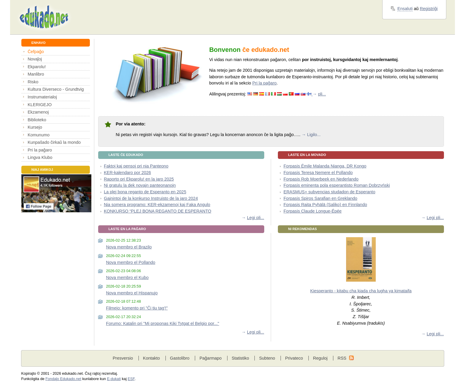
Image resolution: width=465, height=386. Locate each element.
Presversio (123, 358)
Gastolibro (179, 358)
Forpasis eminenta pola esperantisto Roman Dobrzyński (337, 185)
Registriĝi (429, 8)
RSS (341, 358)
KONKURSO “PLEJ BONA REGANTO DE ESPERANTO (157, 211)
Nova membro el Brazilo (129, 247)
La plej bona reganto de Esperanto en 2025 (145, 191)
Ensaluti (405, 8)
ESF (131, 379)
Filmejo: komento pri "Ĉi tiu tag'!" (137, 308)
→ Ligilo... (311, 134)
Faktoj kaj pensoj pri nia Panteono (136, 166)
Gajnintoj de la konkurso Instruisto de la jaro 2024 (151, 198)
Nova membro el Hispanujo (131, 293)
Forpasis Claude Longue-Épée (313, 211)
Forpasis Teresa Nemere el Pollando (318, 172)
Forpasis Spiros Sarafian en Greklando (320, 198)
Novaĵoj (35, 59)
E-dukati (114, 379)
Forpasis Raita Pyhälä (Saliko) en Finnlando (325, 204)
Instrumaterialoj (42, 97)
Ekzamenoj (38, 112)
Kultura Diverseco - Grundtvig (56, 89)
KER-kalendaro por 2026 (127, 172)
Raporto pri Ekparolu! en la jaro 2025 (139, 179)
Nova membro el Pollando (130, 262)
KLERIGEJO (40, 104)
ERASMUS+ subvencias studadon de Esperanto (329, 191)
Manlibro (36, 74)
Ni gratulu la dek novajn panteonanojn (140, 185)
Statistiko (240, 358)
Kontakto (151, 358)
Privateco (294, 358)
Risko (33, 81)
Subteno (267, 358)
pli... (322, 94)
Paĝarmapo (211, 358)
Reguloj (320, 358)
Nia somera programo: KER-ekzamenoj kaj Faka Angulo (157, 204)
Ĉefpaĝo (36, 51)
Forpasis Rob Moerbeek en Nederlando (321, 179)
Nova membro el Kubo (127, 277)
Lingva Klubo (40, 157)
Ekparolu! (37, 66)
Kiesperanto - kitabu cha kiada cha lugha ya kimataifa (361, 290)
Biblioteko (37, 119)
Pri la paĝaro (40, 150)
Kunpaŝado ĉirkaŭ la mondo (54, 142)
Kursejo (35, 127)
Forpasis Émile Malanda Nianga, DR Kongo (325, 166)
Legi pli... (255, 217)
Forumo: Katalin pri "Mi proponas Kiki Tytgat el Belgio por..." (162, 323)
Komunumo (39, 135)
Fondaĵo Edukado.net (63, 379)
